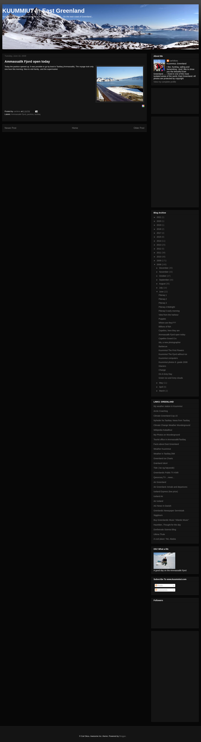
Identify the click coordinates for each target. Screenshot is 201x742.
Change (162, 370)
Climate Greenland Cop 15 (166, 416)
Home (75, 128)
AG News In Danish (162, 506)
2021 (159, 217)
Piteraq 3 (163, 303)
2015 (159, 237)
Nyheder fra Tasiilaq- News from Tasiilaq (172, 420)
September (164, 280)
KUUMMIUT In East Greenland (43, 11)
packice (30, 114)
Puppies (162, 319)
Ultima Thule (159, 534)
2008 (159, 264)
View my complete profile (165, 82)
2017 (159, 233)
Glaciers (162, 366)
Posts (159, 585)
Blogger (122, 736)
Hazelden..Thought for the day (167, 525)
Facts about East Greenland (166, 444)
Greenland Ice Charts (163, 458)
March (162, 391)
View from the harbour (168, 315)
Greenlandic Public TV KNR (166, 472)
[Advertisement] (167, 100)
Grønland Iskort (160, 463)
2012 (159, 249)
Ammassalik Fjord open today (172, 334)
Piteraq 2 (163, 299)
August (162, 284)
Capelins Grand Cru (168, 338)
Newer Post (10, 128)
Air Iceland (158, 501)
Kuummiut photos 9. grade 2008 (173, 362)
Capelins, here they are (169, 330)
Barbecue (163, 346)
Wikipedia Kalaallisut (163, 430)
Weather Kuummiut (162, 449)
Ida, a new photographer (170, 342)
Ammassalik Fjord (18, 114)
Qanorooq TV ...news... (164, 477)
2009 (159, 260)
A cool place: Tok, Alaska (165, 539)
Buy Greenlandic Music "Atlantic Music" (171, 520)
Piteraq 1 (163, 295)
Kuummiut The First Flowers (171, 350)
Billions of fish (165, 326)
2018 (159, 229)
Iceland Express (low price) (166, 491)
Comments (161, 590)
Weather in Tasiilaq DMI (164, 454)
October (163, 276)
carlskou (174, 61)
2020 (159, 221)
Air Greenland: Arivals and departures (170, 487)
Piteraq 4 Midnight (167, 307)
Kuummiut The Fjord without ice (173, 354)
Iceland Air (158, 496)
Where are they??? (167, 323)
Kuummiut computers (168, 358)
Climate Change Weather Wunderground (172, 425)
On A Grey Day (165, 374)
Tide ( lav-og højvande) (164, 468)
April (161, 387)
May (161, 383)
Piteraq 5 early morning (169, 311)
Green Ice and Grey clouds (171, 378)
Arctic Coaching (161, 411)
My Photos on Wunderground (167, 435)
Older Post (139, 128)
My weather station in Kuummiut (168, 406)
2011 (159, 252)
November (164, 272)
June (161, 291)
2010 (159, 257)
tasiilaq (37, 114)
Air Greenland (160, 482)
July (161, 288)
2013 (159, 245)
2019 (159, 225)
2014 (159, 241)
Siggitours (158, 515)
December (164, 268)
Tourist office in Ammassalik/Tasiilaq (170, 439)
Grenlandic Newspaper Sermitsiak (169, 510)
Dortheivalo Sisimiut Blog (165, 529)
